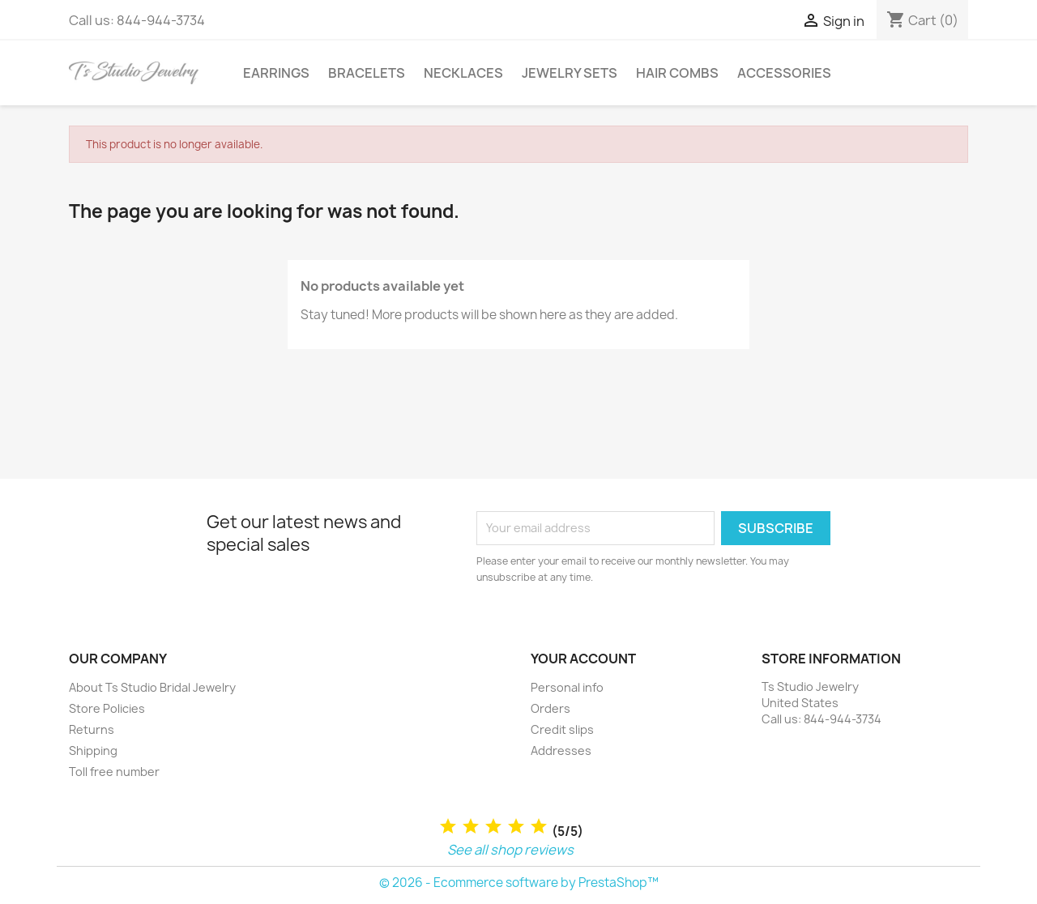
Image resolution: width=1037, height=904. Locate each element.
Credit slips (562, 729)
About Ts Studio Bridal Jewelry (152, 687)
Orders (550, 708)
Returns (91, 729)
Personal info (567, 687)
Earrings (276, 73)
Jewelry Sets (569, 73)
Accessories (784, 73)
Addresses (561, 750)
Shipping (93, 750)
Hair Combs (677, 73)
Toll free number (114, 771)
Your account (583, 658)
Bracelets (366, 73)
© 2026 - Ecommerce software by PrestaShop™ (519, 882)
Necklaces (463, 73)
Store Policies (107, 708)
